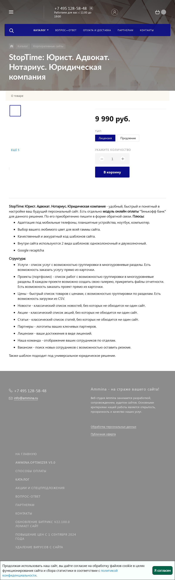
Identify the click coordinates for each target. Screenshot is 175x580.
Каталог (22, 479)
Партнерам (25, 505)
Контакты (23, 513)
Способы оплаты (30, 471)
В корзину (112, 172)
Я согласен (162, 570)
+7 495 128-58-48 (70, 8)
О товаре (17, 95)
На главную (26, 454)
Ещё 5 (15, 150)
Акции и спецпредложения (40, 488)
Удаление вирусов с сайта (39, 547)
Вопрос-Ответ (27, 496)
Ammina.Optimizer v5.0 (35, 462)
